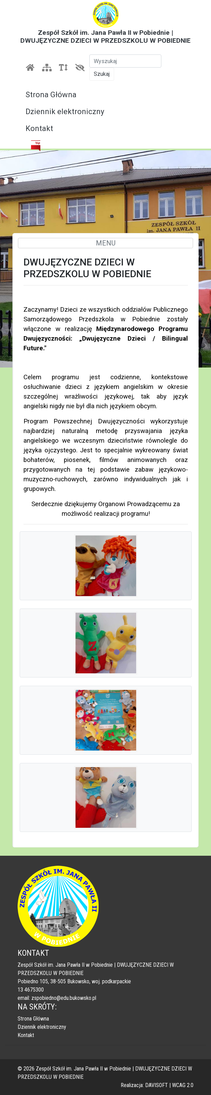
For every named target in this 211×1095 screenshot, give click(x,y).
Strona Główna (51, 94)
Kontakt (39, 128)
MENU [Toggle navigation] (105, 243)
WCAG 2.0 (182, 1085)
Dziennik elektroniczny (65, 111)
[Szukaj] (125, 61)
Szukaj (102, 74)
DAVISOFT (156, 1085)
